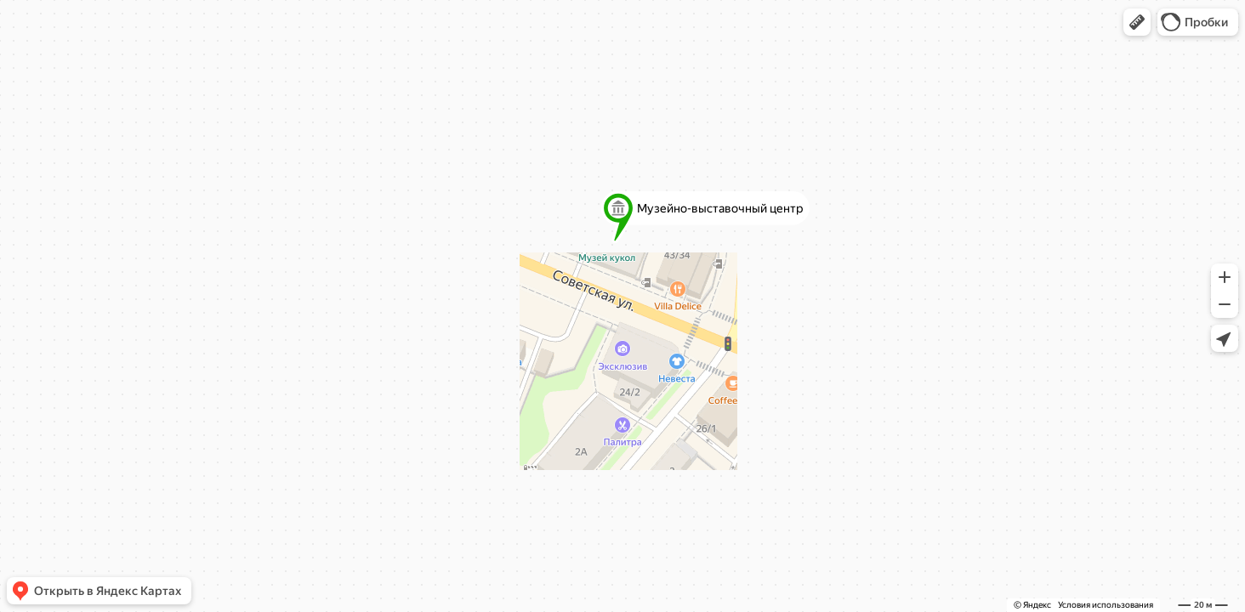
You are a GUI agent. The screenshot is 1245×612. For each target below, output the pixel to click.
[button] (1137, 22)
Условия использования (1105, 604)
